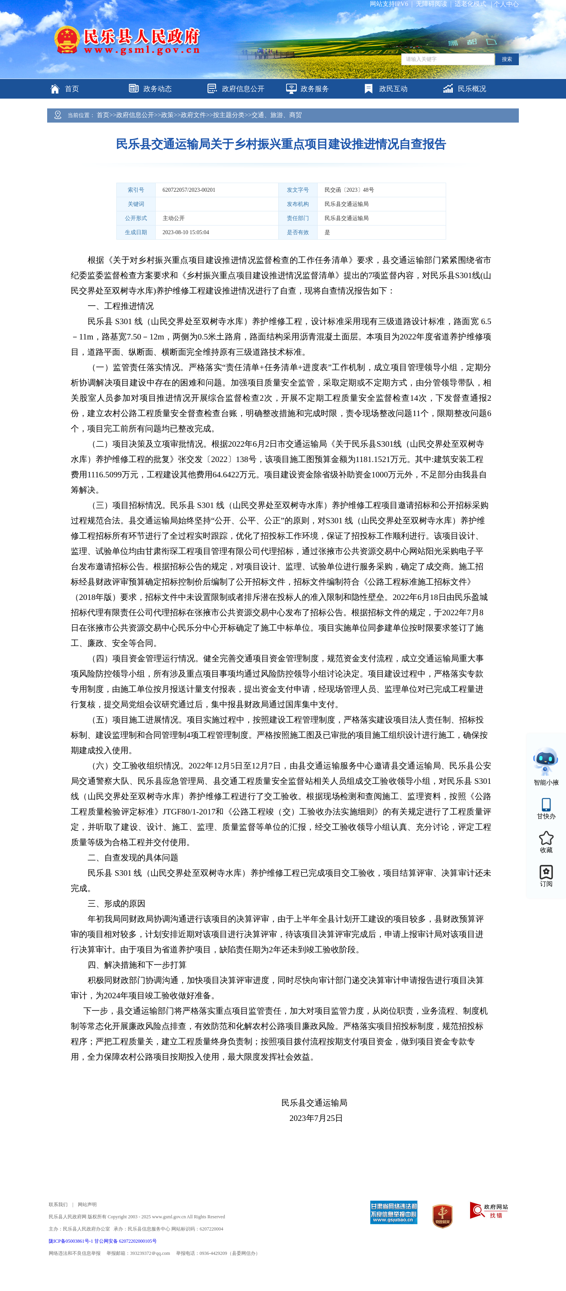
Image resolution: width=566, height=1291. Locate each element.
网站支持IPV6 (389, 3)
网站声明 (87, 1204)
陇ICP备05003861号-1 (71, 1241)
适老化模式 (470, 3)
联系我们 (58, 1204)
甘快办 (546, 816)
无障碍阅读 (431, 3)
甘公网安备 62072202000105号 (125, 1241)
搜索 (507, 59)
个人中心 (506, 4)
